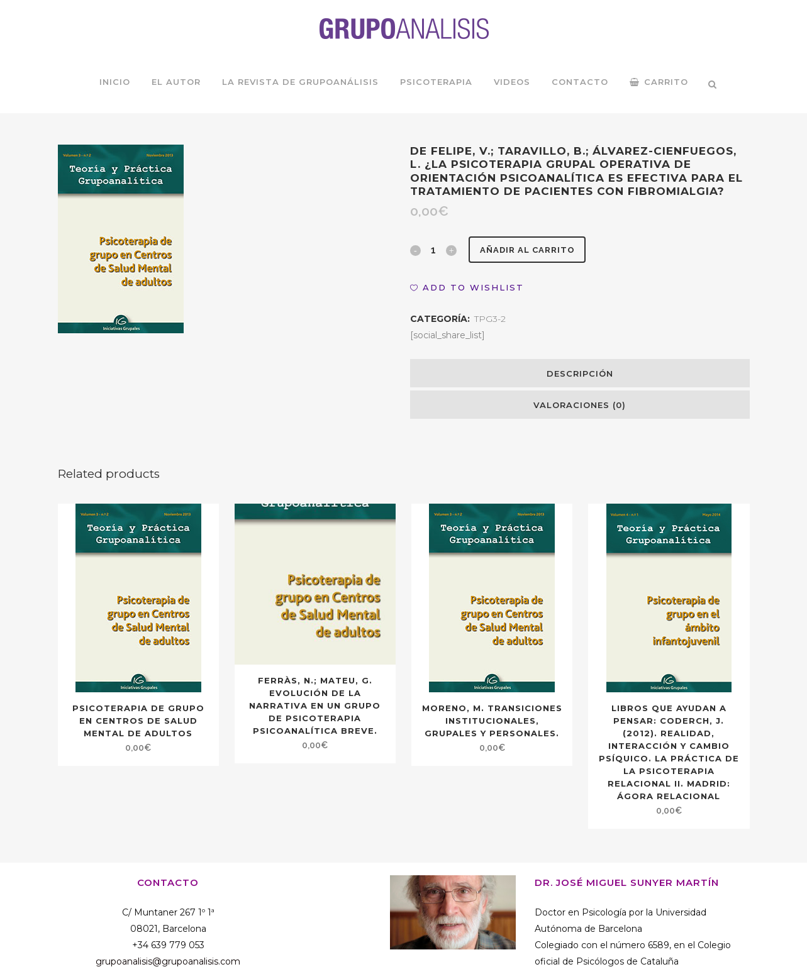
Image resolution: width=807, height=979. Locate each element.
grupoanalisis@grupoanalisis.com (168, 961)
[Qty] (433, 249)
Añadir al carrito (531, 250)
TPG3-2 (490, 318)
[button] (467, 287)
